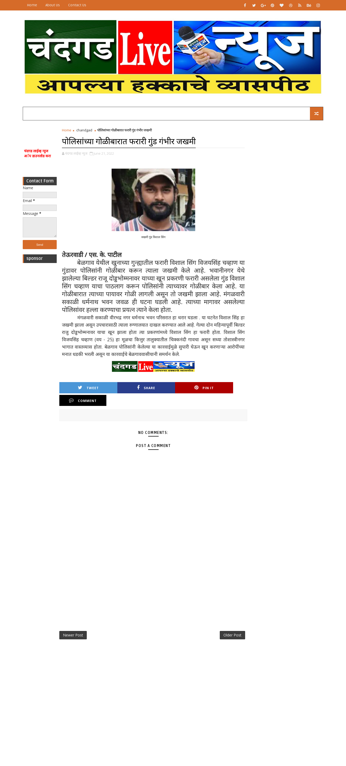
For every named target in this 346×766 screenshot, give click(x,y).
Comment (217, 387)
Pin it (172, 387)
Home (33, 5)
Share (128, 387)
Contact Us (79, 5)
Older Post (225, 622)
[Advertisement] (41, 344)
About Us (54, 5)
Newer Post (74, 622)
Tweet (83, 387)
